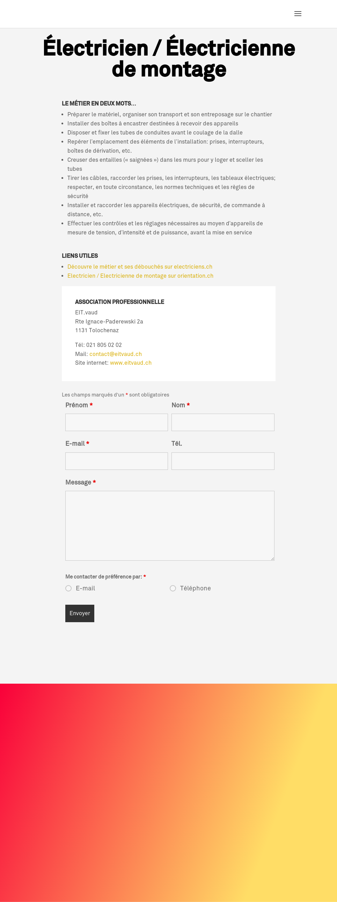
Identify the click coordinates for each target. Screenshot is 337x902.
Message (80, 482)
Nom (180, 405)
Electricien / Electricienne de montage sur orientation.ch (141, 275)
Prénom (79, 405)
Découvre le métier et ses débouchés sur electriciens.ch (139, 266)
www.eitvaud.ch (131, 362)
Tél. (176, 444)
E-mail (77, 444)
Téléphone (195, 588)
